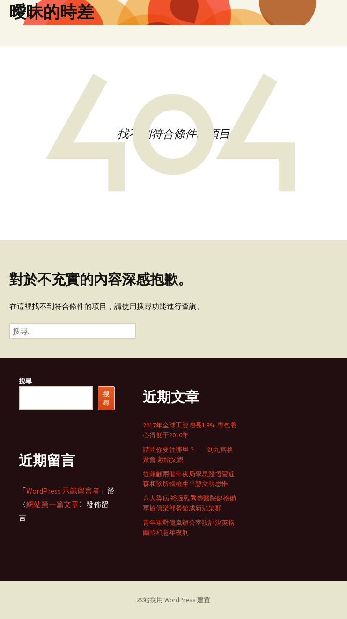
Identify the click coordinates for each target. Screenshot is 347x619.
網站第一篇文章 (52, 504)
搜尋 (25, 381)
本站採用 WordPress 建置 (173, 600)
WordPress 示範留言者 (63, 490)
